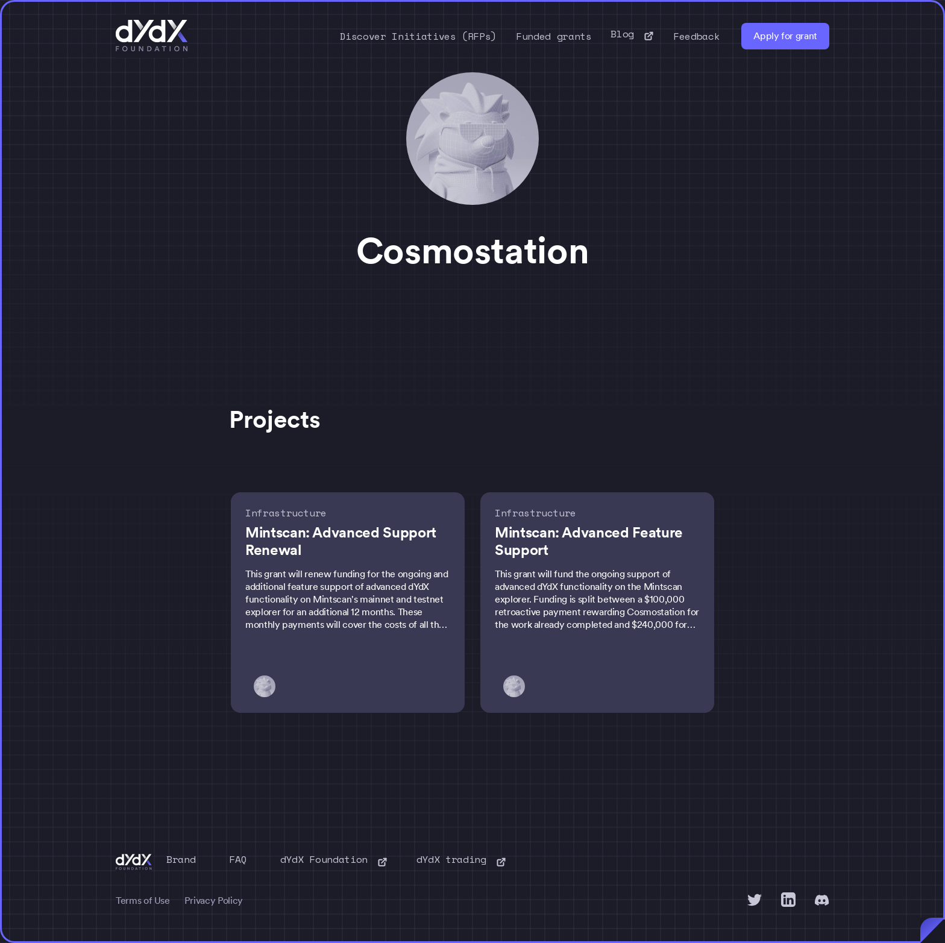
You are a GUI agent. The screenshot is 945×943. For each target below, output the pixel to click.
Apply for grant (785, 36)
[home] (152, 36)
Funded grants (553, 36)
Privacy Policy (213, 900)
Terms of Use (143, 900)
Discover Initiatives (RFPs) (418, 36)
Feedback (696, 36)
